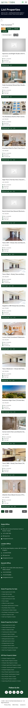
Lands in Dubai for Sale (8, 614)
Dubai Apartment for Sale (8, 592)
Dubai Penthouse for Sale (8, 598)
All (3, 28)
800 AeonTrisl (6, 536)
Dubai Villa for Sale (7, 594)
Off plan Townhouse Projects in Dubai (11, 667)
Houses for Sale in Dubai (8, 596)
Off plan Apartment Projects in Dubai (11, 665)
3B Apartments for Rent (8, 643)
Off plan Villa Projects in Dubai (9, 663)
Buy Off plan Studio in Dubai (9, 678)
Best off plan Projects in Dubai (9, 660)
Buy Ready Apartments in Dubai (10, 605)
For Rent (9, 28)
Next (24, 511)
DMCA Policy (15, 705)
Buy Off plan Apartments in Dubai (10, 672)
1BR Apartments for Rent (8, 639)
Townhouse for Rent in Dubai (9, 632)
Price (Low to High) (7, 35)
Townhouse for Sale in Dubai (9, 610)
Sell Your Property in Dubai (8, 617)
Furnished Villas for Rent (8, 645)
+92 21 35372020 (7, 572)
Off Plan (5, 31)
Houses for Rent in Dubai (8, 634)
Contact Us (22, 705)
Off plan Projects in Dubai (8, 658)
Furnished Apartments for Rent (10, 636)
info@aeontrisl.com (8, 538)
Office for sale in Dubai (8, 603)
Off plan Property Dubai (8, 669)
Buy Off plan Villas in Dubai (9, 676)
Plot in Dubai (5, 601)
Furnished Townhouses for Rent (10, 648)
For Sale (16, 28)
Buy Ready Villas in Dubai (8, 608)
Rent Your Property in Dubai (9, 650)
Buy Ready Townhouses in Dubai (10, 612)
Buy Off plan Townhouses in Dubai (10, 674)
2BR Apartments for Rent (8, 641)
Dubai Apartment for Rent (8, 625)
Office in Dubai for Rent (8, 629)
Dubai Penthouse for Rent (8, 627)
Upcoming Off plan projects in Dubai (11, 681)
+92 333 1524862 (7, 575)
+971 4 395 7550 (7, 533)
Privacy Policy (7, 705)
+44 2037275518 (7, 553)
